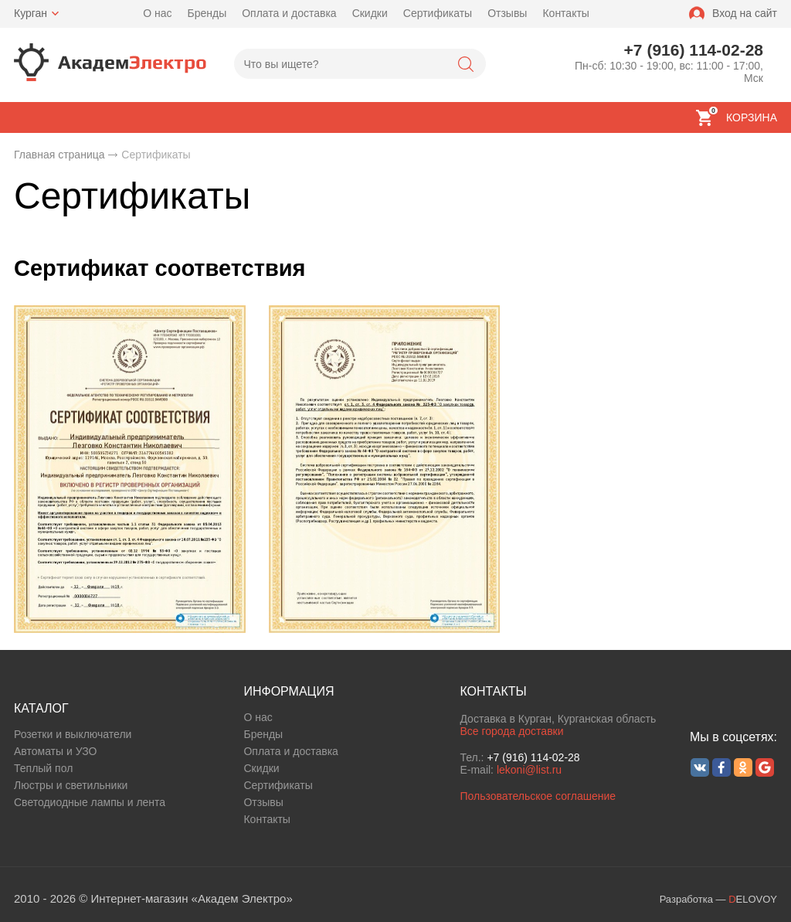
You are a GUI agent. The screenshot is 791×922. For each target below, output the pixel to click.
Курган (30, 13)
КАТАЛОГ (41, 708)
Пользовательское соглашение (538, 796)
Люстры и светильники (70, 785)
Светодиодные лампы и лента (89, 802)
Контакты (565, 13)
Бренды (206, 13)
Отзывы (507, 13)
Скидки (370, 13)
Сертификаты (437, 13)
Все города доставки (511, 731)
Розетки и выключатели (72, 734)
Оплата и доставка (289, 13)
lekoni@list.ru (529, 770)
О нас (157, 13)
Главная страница (59, 154)
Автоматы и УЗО (55, 751)
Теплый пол (43, 768)
